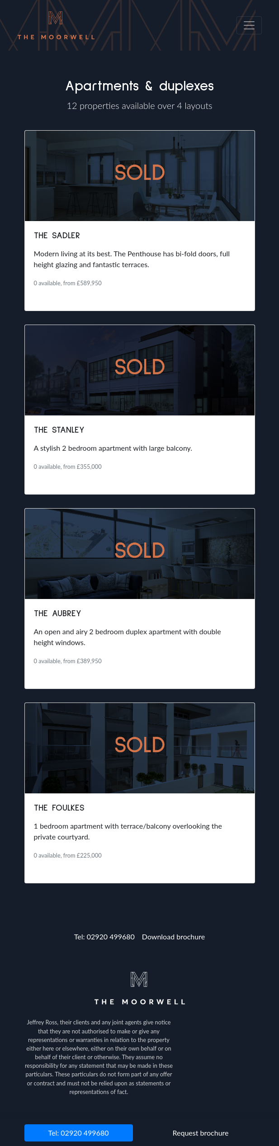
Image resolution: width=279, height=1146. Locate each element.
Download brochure (173, 936)
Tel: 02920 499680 (104, 936)
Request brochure (201, 1132)
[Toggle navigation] (249, 25)
